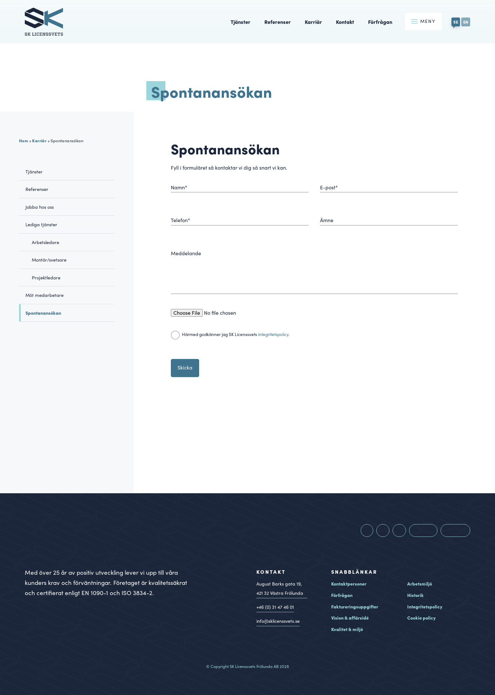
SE (455, 22)
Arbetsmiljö (419, 583)
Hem (23, 140)
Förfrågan (380, 21)
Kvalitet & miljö (347, 629)
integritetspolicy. (273, 334)
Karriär (313, 21)
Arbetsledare (45, 242)
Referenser (277, 21)
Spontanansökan (43, 313)
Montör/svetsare (49, 259)
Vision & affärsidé (350, 617)
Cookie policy (421, 617)
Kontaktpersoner (348, 583)
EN (465, 22)
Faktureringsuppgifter (354, 606)
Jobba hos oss (39, 207)
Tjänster (240, 21)
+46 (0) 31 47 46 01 (275, 607)
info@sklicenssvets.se (278, 621)
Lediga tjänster (41, 224)
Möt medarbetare (44, 295)
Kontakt (345, 21)
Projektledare (46, 277)
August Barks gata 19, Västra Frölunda (279, 589)
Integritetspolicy (424, 606)
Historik (415, 595)
